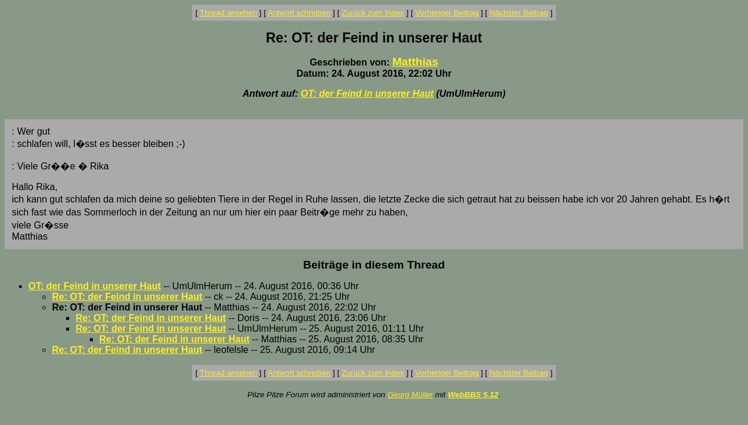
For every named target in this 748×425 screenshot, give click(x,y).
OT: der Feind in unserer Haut (367, 94)
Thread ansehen (228, 12)
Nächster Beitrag (518, 12)
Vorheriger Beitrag (447, 12)
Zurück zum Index (373, 12)
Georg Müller (410, 394)
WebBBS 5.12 (473, 394)
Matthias (415, 61)
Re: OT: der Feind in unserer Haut (127, 297)
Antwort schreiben (299, 12)
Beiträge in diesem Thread (374, 265)
